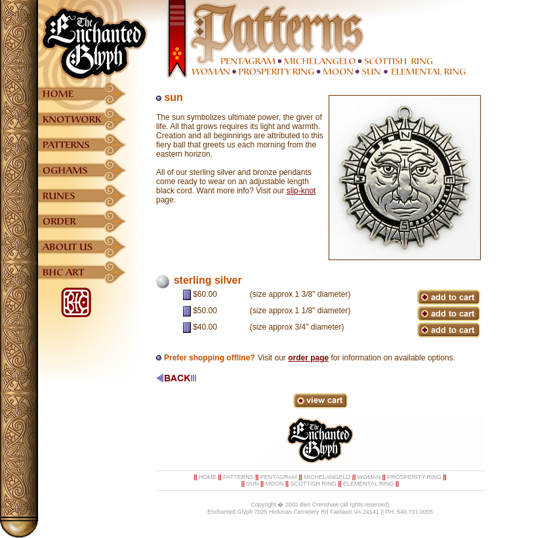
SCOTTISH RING (314, 483)
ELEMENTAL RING (368, 483)
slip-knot (301, 190)
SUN (252, 483)
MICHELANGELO (327, 477)
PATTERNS (238, 477)
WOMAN (369, 477)
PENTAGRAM (278, 477)
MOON (274, 483)
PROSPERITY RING (414, 477)
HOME (207, 477)
